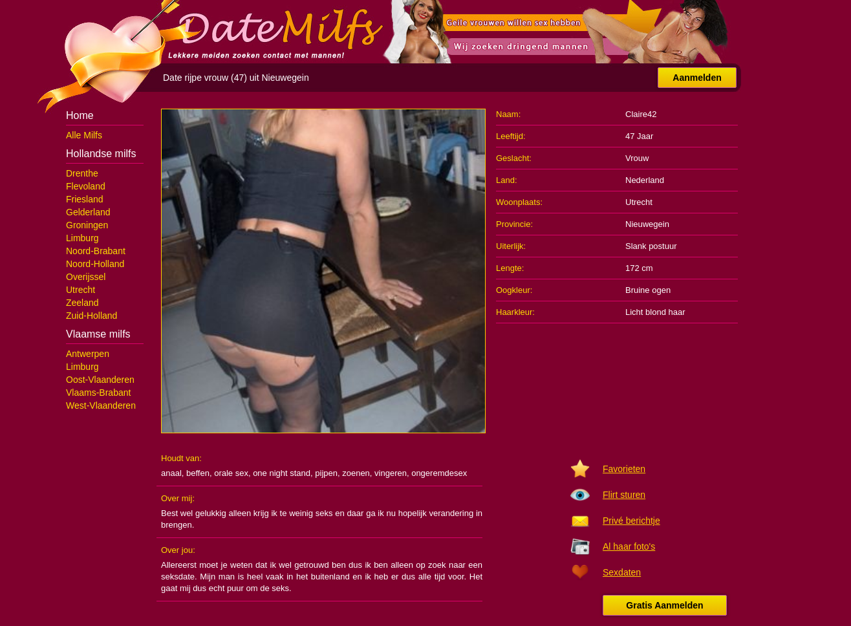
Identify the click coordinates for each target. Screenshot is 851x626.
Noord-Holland (95, 264)
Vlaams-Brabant (98, 392)
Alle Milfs (84, 135)
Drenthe (82, 173)
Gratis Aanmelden (664, 605)
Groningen (87, 225)
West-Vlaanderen (101, 405)
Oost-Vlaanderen (100, 379)
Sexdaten (622, 572)
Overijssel (85, 277)
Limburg (82, 238)
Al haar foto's (629, 546)
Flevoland (85, 186)
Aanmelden (697, 77)
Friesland (84, 199)
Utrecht (80, 290)
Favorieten (624, 469)
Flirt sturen (624, 495)
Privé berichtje (631, 520)
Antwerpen (87, 354)
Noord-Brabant (95, 251)
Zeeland (82, 302)
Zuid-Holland (91, 315)
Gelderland (88, 212)
